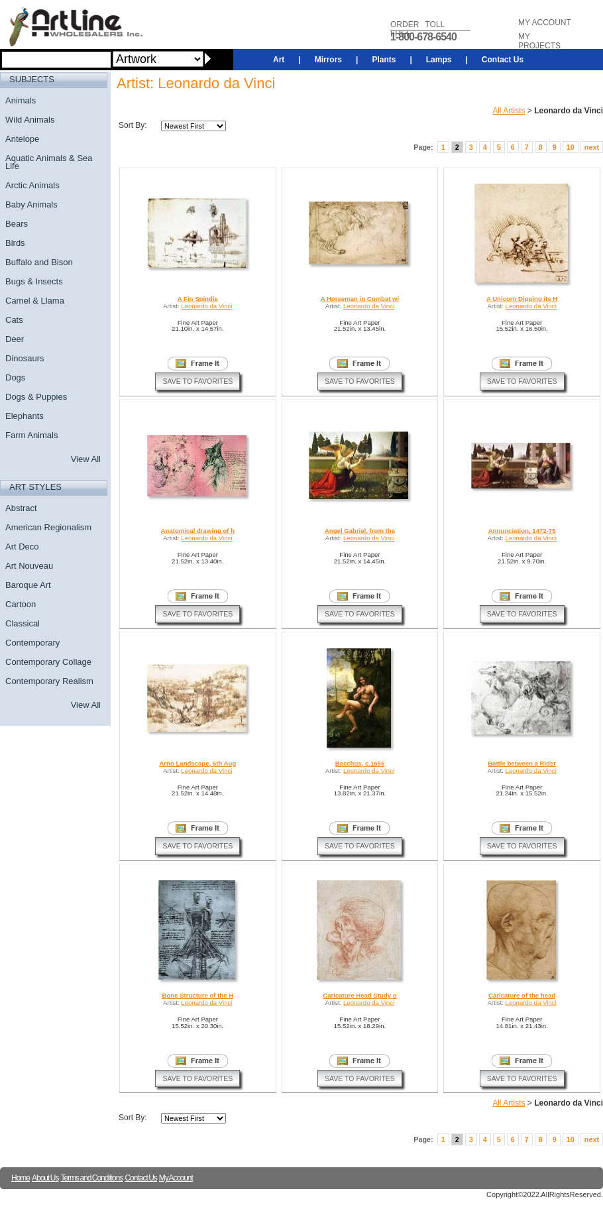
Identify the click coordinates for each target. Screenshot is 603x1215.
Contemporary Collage (48, 662)
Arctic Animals (32, 185)
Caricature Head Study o (359, 995)
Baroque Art (28, 585)
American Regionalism (48, 527)
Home (20, 1178)
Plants (384, 59)
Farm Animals (31, 435)
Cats (14, 320)
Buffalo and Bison (39, 262)
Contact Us (502, 59)
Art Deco (22, 546)
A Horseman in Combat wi (360, 298)
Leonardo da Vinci (206, 306)
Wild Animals (29, 120)
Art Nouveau (29, 566)
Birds (15, 243)
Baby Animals (31, 204)
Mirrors (328, 59)
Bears (16, 224)
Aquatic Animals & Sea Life (49, 162)
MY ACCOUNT (544, 22)
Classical (22, 623)
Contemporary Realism (49, 681)
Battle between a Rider (522, 763)
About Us (45, 1178)
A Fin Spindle (198, 298)
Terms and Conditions (91, 1178)
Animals (20, 100)
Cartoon (20, 604)
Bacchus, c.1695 (360, 763)
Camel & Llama (34, 301)
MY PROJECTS (539, 41)
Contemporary (32, 643)
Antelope (22, 139)
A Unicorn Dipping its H (521, 298)
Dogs (15, 377)
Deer (14, 339)
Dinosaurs (24, 358)
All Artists (508, 110)
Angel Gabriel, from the (360, 530)
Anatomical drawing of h (198, 530)
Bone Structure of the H (197, 995)
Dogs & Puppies (36, 397)
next (591, 147)
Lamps (439, 59)
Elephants (24, 416)
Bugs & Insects (34, 281)
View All (86, 459)
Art (278, 59)
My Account (176, 1178)
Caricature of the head (521, 995)
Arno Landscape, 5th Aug (197, 763)
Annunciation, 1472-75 (522, 530)
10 (571, 147)
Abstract (21, 508)
